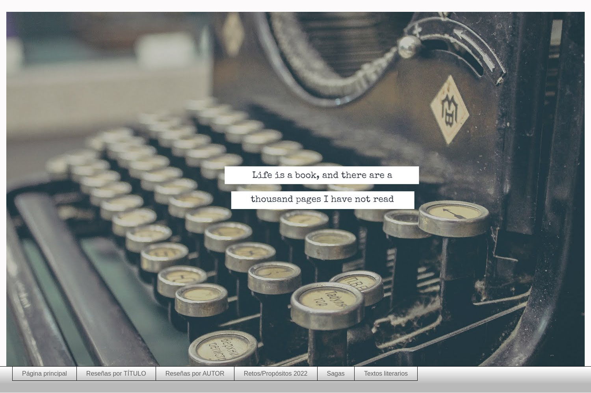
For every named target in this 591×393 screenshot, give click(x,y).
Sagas (336, 373)
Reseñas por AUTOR (195, 373)
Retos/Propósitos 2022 (276, 373)
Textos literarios (386, 373)
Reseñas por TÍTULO (116, 373)
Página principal (44, 373)
